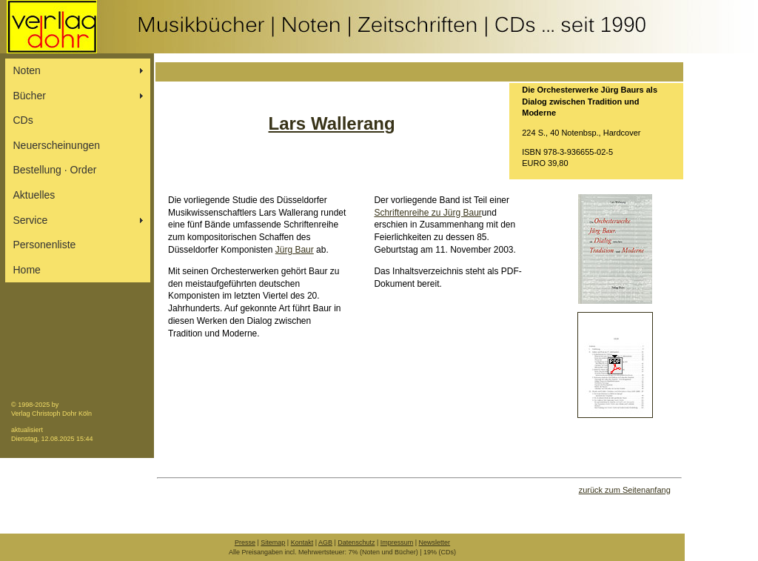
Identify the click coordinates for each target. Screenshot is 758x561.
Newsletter (435, 542)
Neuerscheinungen (57, 145)
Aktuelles (34, 195)
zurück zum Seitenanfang (625, 489)
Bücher (29, 96)
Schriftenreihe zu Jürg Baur (427, 213)
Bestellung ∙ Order (55, 170)
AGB (325, 542)
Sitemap (273, 542)
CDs (23, 120)
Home (27, 270)
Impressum (397, 542)
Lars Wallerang (332, 123)
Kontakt (302, 542)
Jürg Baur (294, 250)
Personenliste (44, 244)
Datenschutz (356, 542)
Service (30, 220)
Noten (27, 70)
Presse (245, 542)
